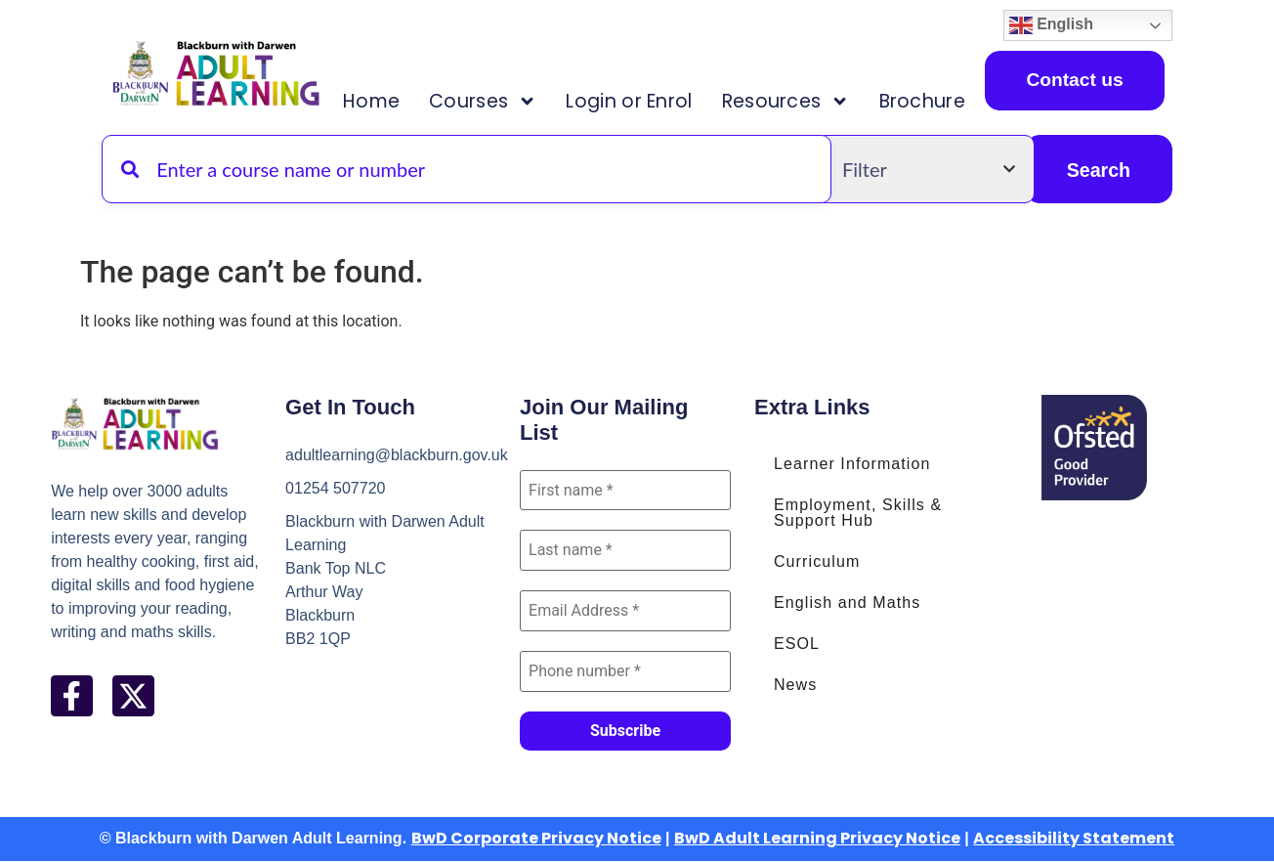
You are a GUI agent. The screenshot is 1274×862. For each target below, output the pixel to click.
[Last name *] (625, 551)
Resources (786, 101)
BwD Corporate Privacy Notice (536, 839)
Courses (482, 101)
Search (1098, 170)
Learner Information (852, 463)
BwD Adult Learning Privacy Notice (817, 839)
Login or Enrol (629, 101)
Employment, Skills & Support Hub (858, 512)
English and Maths (847, 602)
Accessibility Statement (1073, 839)
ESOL (797, 643)
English (1051, 25)
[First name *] (625, 490)
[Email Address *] (625, 611)
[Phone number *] (625, 672)
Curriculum (817, 561)
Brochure (922, 101)
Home (371, 101)
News (795, 684)
